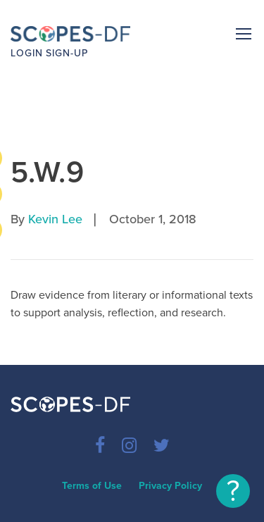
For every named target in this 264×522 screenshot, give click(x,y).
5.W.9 (47, 172)
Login (27, 53)
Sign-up (67, 53)
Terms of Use (92, 486)
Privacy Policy (170, 486)
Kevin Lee (55, 219)
